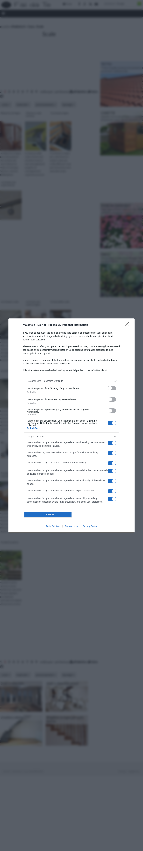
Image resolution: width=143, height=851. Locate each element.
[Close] (128, 325)
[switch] (112, 388)
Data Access (71, 526)
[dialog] (71, 425)
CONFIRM (48, 514)
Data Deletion (53, 526)
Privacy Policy (90, 526)
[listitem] (71, 381)
